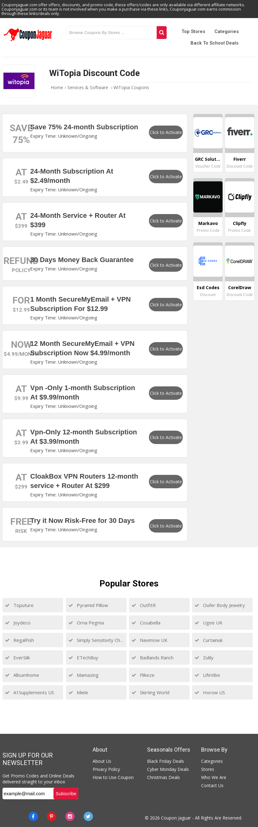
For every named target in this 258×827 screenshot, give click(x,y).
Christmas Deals (163, 777)
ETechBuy (83, 657)
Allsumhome (22, 675)
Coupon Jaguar (176, 818)
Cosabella (145, 622)
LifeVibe (207, 675)
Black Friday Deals (165, 761)
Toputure (19, 605)
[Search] (162, 32)
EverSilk (17, 657)
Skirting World (150, 692)
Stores (207, 769)
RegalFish (19, 640)
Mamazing (83, 675)
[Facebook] (33, 816)
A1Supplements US (29, 692)
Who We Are (213, 777)
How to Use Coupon (113, 777)
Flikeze (142, 675)
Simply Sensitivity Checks (96, 640)
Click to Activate (166, 132)
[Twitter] (88, 816)
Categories (226, 31)
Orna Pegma (86, 622)
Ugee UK (209, 622)
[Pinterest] (51, 816)
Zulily (204, 657)
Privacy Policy (106, 769)
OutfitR (143, 605)
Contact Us (212, 785)
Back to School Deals (214, 43)
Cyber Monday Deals (168, 769)
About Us (102, 761)
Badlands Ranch (152, 657)
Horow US (210, 692)
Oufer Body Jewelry (220, 605)
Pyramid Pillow (88, 605)
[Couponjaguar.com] (27, 41)
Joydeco (17, 622)
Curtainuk (209, 640)
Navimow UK (149, 640)
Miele (78, 692)
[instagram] (70, 816)
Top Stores (193, 31)
